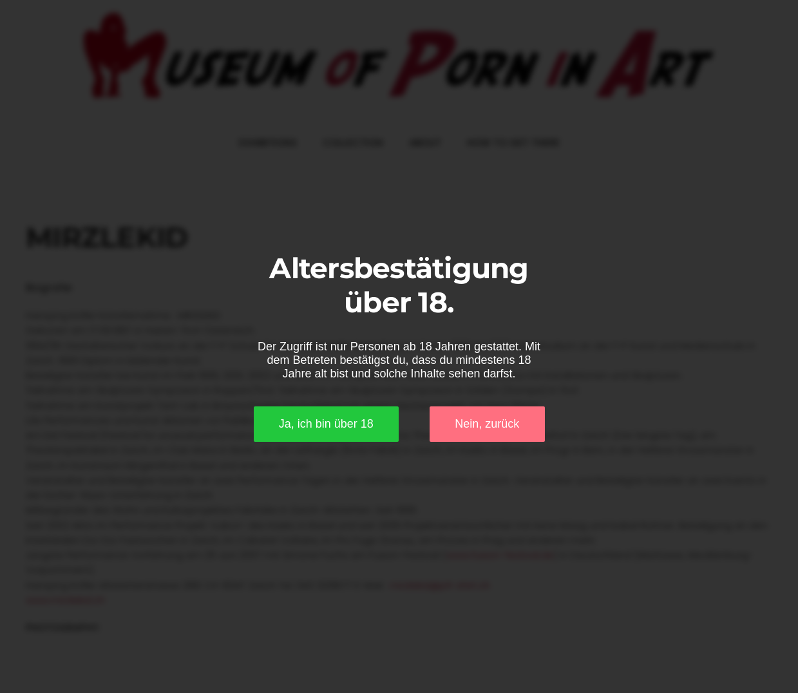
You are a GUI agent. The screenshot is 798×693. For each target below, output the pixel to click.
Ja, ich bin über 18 (326, 423)
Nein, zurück (487, 423)
